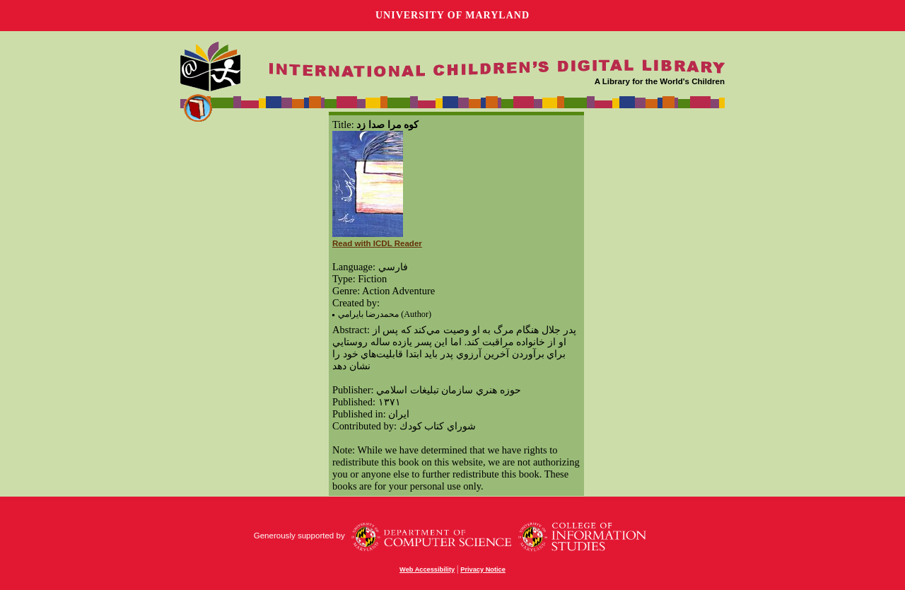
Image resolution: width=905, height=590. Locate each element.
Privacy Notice (483, 569)
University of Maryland (452, 15)
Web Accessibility (427, 569)
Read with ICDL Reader (377, 243)
